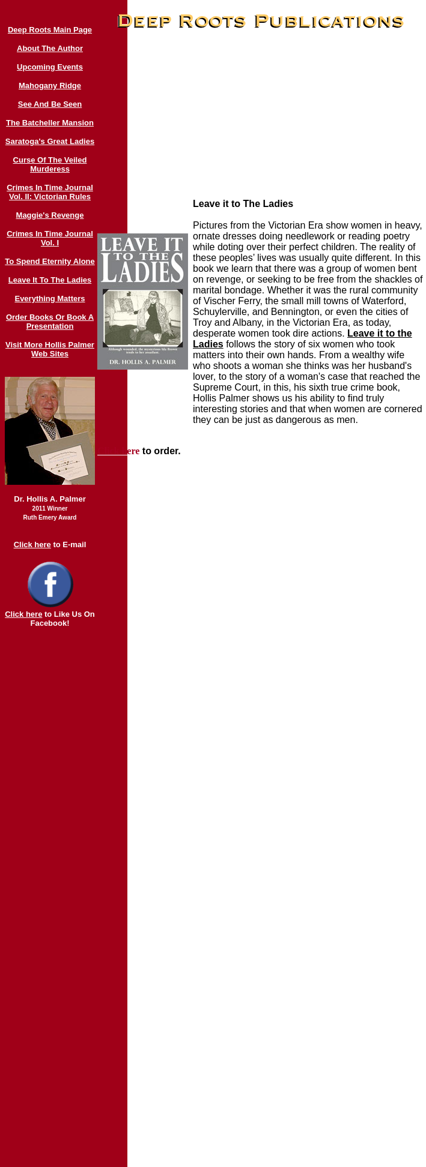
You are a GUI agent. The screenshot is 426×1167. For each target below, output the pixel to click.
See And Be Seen (50, 104)
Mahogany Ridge (50, 85)
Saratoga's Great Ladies (49, 141)
